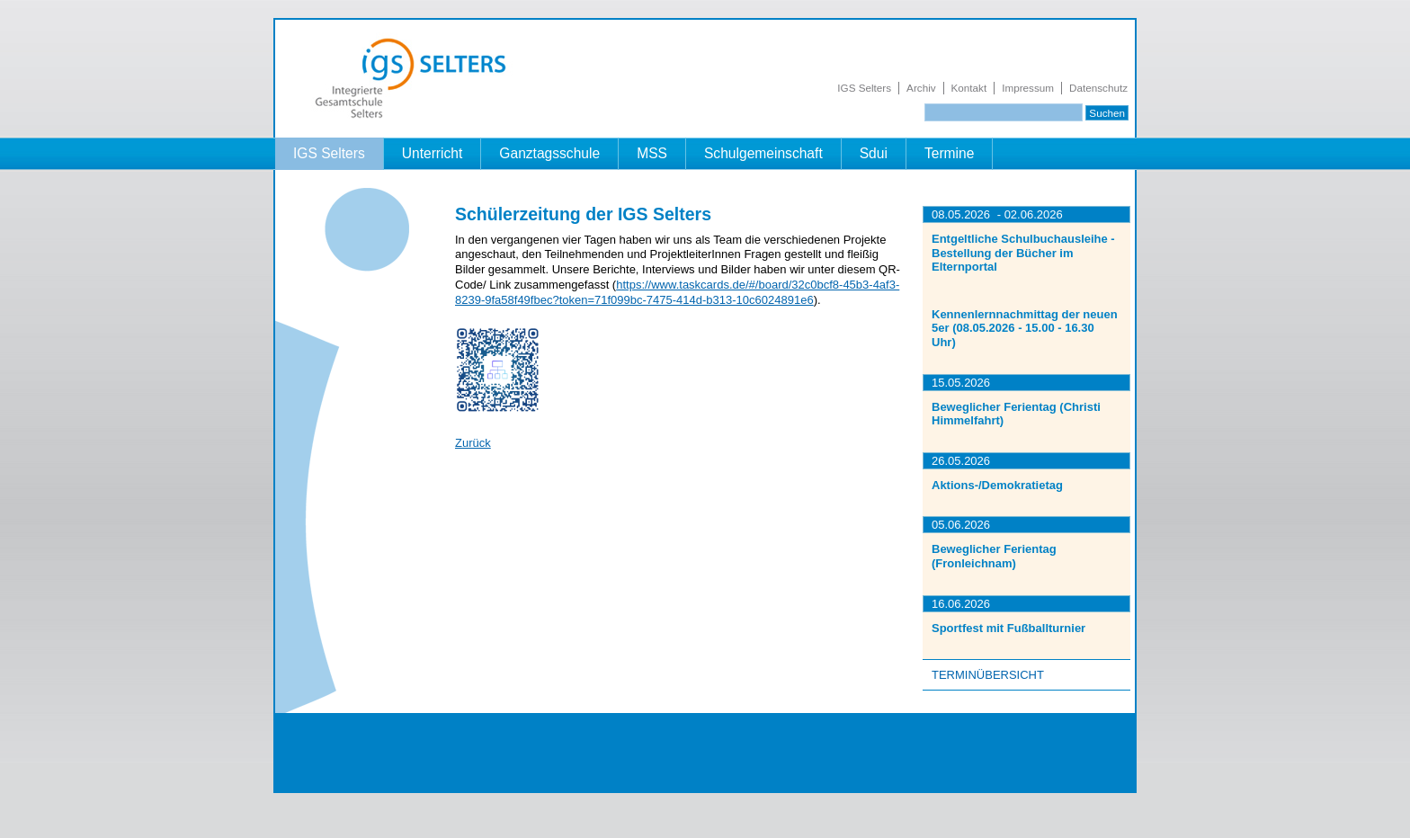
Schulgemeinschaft (763, 153)
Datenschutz (1098, 88)
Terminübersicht (988, 675)
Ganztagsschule (549, 153)
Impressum (1028, 88)
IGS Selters (864, 88)
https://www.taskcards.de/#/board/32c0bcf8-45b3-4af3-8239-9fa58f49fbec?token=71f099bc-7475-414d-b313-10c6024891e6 (677, 292)
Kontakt (969, 88)
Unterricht (432, 153)
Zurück (473, 443)
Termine (949, 153)
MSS (652, 153)
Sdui (874, 153)
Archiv (920, 88)
